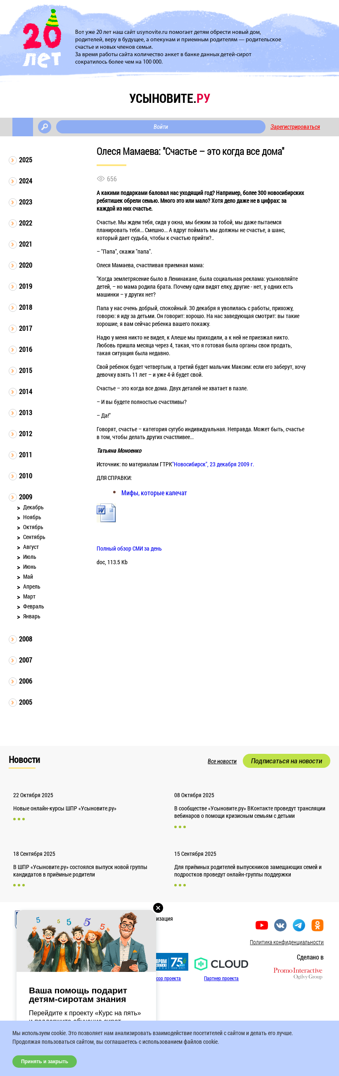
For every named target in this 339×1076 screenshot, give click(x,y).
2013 (25, 412)
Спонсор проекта (163, 978)
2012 (25, 433)
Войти (161, 127)
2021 (25, 244)
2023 (25, 201)
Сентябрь (34, 537)
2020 (25, 265)
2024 (25, 180)
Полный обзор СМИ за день (129, 548)
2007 (25, 660)
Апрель (31, 586)
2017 (25, 328)
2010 (25, 475)
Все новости (222, 761)
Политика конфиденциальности (287, 942)
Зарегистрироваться (295, 127)
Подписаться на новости (286, 761)
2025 (25, 159)
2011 (25, 454)
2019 (25, 286)
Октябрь (33, 527)
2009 (25, 496)
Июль (29, 557)
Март (29, 596)
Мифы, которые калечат (154, 492)
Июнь (29, 566)
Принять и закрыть (44, 1061)
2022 (25, 223)
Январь (31, 616)
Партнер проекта (221, 978)
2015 (25, 370)
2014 (25, 391)
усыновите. (169, 98)
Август (31, 547)
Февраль (33, 606)
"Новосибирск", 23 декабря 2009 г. (213, 464)
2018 (25, 307)
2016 (25, 349)
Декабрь (33, 507)
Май (28, 576)
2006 (25, 681)
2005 (25, 702)
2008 (25, 638)
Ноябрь (32, 517)
